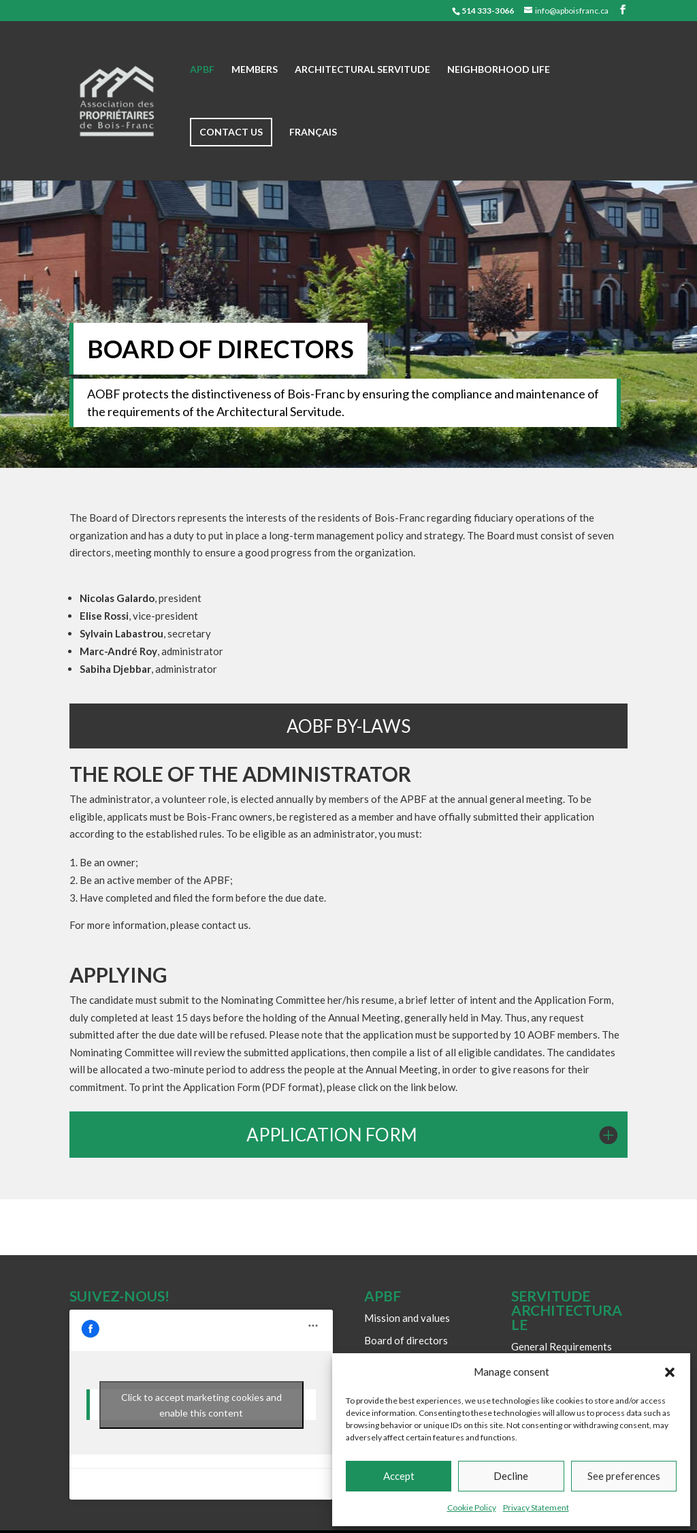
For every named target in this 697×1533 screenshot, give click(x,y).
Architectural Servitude (362, 70)
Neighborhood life (498, 70)
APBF (202, 70)
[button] (670, 1372)
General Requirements (561, 1346)
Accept (399, 1476)
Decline (510, 1476)
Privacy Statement (536, 1507)
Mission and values (407, 1318)
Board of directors (406, 1340)
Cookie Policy (471, 1507)
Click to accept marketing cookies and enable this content (201, 1405)
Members (254, 70)
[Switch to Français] (313, 153)
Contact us (231, 132)
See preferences (623, 1476)
